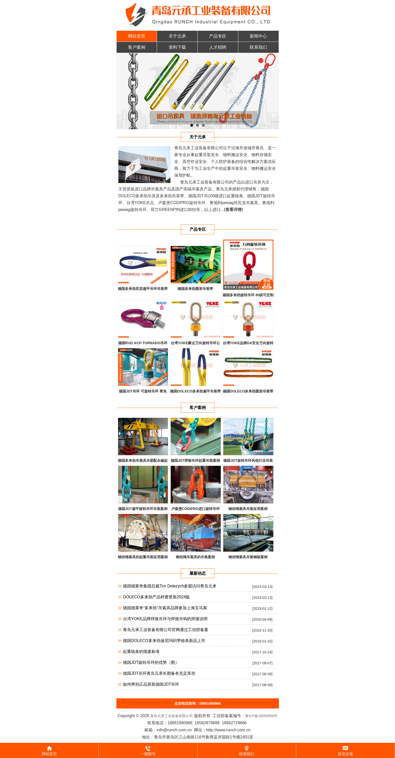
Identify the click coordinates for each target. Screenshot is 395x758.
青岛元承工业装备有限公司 (171, 716)
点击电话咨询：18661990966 (197, 703)
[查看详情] (233, 209)
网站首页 (136, 36)
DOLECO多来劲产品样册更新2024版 (156, 597)
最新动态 (197, 573)
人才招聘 (217, 47)
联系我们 (258, 47)
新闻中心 (258, 36)
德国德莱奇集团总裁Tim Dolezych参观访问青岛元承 (169, 586)
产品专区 (217, 36)
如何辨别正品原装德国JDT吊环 (151, 684)
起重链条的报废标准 (141, 651)
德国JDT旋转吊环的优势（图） (151, 662)
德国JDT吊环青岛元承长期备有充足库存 (159, 673)
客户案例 (136, 47)
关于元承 (177, 36)
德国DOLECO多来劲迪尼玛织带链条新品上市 (164, 640)
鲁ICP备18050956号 (261, 716)
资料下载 (177, 47)
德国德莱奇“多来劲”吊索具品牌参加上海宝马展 (165, 608)
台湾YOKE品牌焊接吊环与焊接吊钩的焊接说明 (165, 619)
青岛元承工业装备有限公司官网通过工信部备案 (165, 630)
